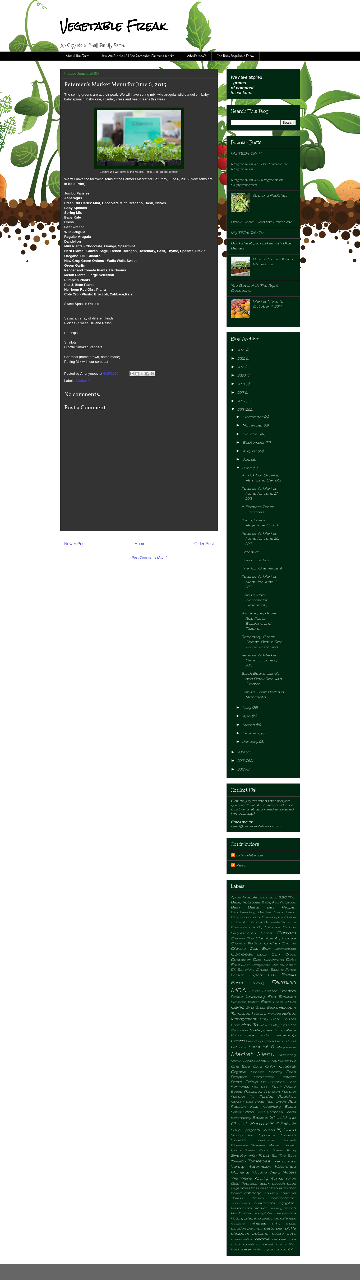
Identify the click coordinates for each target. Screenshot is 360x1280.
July (246, 459)
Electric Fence (283, 969)
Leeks (268, 1041)
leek (292, 1218)
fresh (256, 1213)
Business (239, 927)
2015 (241, 409)
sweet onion (274, 1244)
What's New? (196, 55)
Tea (274, 1155)
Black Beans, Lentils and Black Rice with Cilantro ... (261, 678)
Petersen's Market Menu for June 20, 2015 (260, 538)
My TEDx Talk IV (247, 232)
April (247, 716)
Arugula (249, 897)
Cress (290, 954)
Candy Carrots (264, 927)
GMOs (290, 1001)
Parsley (275, 1071)
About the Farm (77, 55)
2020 (241, 375)
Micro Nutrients (244, 1060)
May (247, 707)
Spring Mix (242, 1135)
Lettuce (238, 1047)
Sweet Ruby (284, 1150)
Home (140, 543)
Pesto (236, 1081)
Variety (237, 1166)
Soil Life (288, 1123)
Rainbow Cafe (242, 1101)
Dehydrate (260, 964)
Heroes (274, 1013)
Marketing (287, 1054)
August (250, 451)
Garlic (237, 1007)
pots (291, 1233)
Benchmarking (243, 912)
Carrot (266, 933)
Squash (288, 1135)
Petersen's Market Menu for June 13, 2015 (259, 581)
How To (249, 1024)
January (250, 741)
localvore (237, 1223)
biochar (289, 1188)
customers (264, 1203)
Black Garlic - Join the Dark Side (261, 222)
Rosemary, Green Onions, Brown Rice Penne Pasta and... (261, 641)
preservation (242, 1239)
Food (266, 1001)
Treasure (250, 552)
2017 (241, 392)
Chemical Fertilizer (246, 943)
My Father (280, 1060)
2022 (241, 358)
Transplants (284, 1161)
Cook (262, 954)
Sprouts (267, 1135)
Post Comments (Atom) (149, 557)
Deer (245, 964)
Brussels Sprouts (280, 922)
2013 (241, 760)
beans (276, 1188)
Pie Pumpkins (273, 1081)
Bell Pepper (281, 907)
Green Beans (266, 1007)
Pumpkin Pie (242, 1096)
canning (271, 1193)
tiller (292, 1244)
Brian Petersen (250, 855)
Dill (233, 969)
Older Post (204, 543)
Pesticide (288, 1076)
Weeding (259, 1172)
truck (235, 1249)
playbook (240, 1233)
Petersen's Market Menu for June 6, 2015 (259, 660)
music (291, 1223)
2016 (241, 401)
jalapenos (270, 1218)
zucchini (284, 1249)
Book (255, 917)
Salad (290, 1106)
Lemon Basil (285, 1041)
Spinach (286, 1129)
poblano (260, 1233)
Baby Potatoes (245, 902)
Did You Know (283, 964)
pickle (290, 1228)
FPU (272, 975)
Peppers (239, 1076)
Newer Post (75, 543)
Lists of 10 (261, 1046)
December (253, 417)
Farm (237, 982)
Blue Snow (240, 917)
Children (272, 943)
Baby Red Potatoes (279, 902)
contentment (283, 1198)
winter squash (264, 1249)
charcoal (288, 1193)
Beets (253, 907)
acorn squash (272, 1183)
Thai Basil (287, 1155)
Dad (257, 959)
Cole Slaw (260, 948)
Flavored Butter (245, 1001)
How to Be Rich (255, 560)
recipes (279, 1239)
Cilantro (238, 948)
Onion (270, 1066)
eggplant (287, 1203)
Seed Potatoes (269, 1112)
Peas (291, 1071)
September (254, 442)
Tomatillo (238, 1161)
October (251, 434)
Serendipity (241, 1117)
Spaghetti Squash (258, 1129)
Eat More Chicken (253, 969)
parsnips (254, 1228)
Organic (238, 1071)
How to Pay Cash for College (268, 1030)
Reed (241, 865)
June (247, 468)
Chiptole (288, 943)
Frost (278, 1001)
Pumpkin (289, 1091)
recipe (262, 1238)
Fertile (254, 991)
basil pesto (260, 1188)
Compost (242, 954)
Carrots (286, 932)
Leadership (285, 1035)
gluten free (271, 1213)
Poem (276, 1086)
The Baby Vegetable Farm (235, 55)
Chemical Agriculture (275, 938)
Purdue (266, 1096)
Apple (236, 897)
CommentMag (285, 948)
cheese (237, 1198)
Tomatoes (258, 1160)
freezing (275, 1208)
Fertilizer (269, 991)
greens (289, 1213)
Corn (276, 954)
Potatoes (253, 1091)
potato (278, 1233)
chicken (257, 1198)
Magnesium (286, 1047)
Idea (249, 1035)
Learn (237, 1040)
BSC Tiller (287, 897)
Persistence (264, 1076)
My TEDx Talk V (246, 153)
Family (288, 974)
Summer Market (265, 1145)
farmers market (252, 1208)
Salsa (247, 1112)
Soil (274, 1123)
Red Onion (276, 1101)
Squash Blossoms (252, 1140)
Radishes (287, 1096)
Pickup (251, 1081)
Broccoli (254, 922)
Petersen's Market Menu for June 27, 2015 (259, 493)
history (237, 1218)
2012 (241, 769)
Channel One (242, 938)
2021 (241, 367)
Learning (253, 1041)
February (251, 733)
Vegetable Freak (113, 26)
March (249, 724)
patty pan (273, 1228)
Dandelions (274, 959)
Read (259, 1101)
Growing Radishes (270, 195)
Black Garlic (285, 912)
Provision (272, 1091)
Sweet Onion (256, 1150)
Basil (235, 907)
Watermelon (259, 1166)
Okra (257, 1066)
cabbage (252, 1193)
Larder (264, 1035)
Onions (287, 1066)
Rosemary (271, 1106)
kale (284, 1218)
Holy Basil (269, 1019)
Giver (250, 1007)
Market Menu (86, 381)
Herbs (259, 1013)
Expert (255, 975)
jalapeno (252, 1218)
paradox (238, 1228)
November (253, 425)
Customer (240, 959)
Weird (274, 1172)
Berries (264, 912)
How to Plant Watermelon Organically (254, 600)
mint (276, 1223)
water (246, 1249)
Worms (276, 1178)
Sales (236, 1112)
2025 (241, 350)
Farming (257, 983)
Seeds (290, 1112)
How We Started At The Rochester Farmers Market (138, 55)
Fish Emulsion (282, 996)
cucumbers (240, 1203)
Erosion (237, 975)
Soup (236, 1129)
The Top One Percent (261, 568)
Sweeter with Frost (250, 1155)
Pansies (257, 1071)
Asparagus (268, 897)
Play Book (260, 1086)
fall (233, 1208)
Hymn (236, 1035)
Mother (264, 1060)
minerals (258, 1223)
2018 (241, 384)
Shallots (260, 1117)
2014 (241, 752)
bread (236, 1193)
